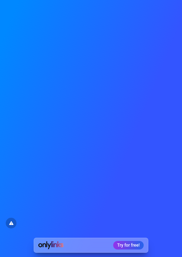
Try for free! (128, 245)
